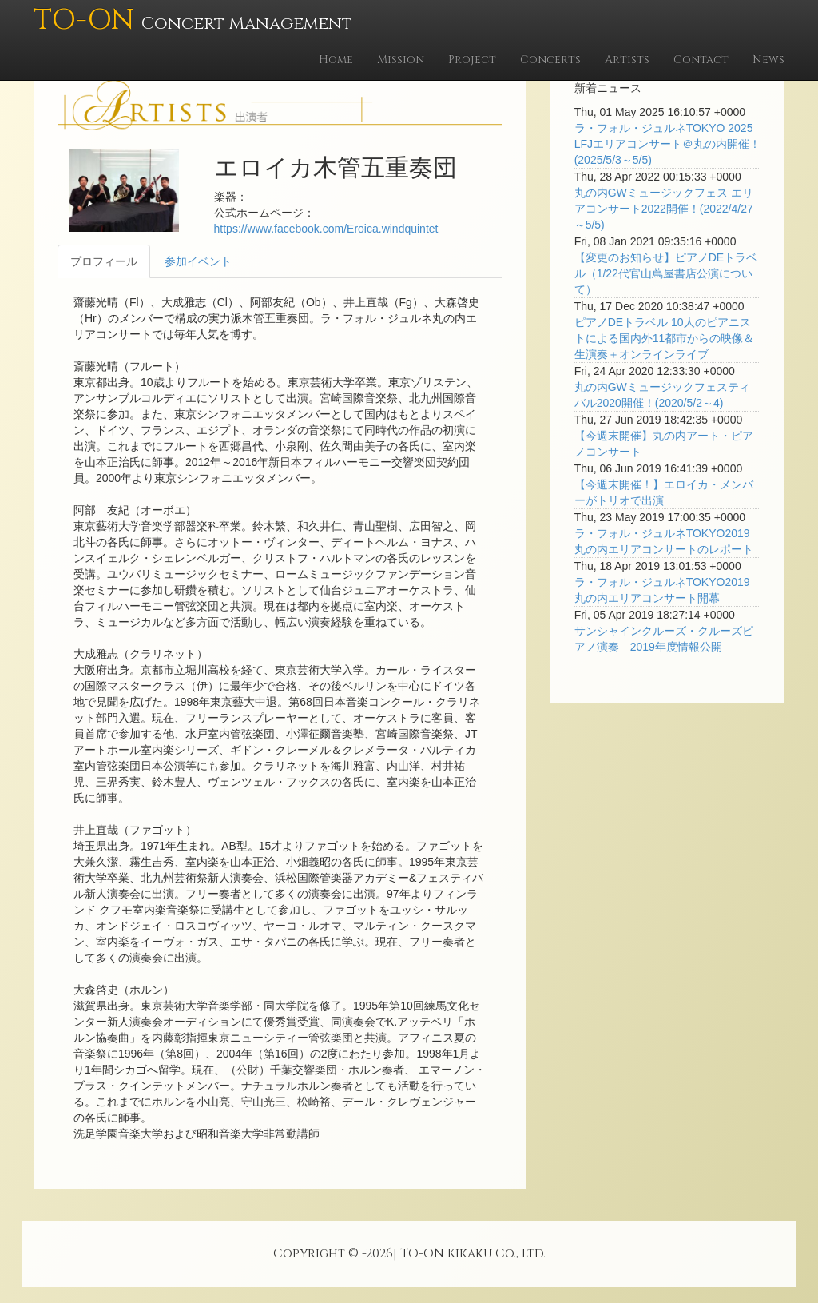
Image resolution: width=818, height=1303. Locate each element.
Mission (400, 59)
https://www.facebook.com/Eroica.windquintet (326, 228)
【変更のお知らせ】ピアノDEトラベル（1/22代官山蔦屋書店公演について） (665, 273)
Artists (627, 59)
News (768, 59)
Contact (701, 59)
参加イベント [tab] (198, 261)
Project (472, 59)
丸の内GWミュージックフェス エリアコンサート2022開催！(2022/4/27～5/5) (663, 208)
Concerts (550, 59)
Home (336, 59)
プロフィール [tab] (103, 261)
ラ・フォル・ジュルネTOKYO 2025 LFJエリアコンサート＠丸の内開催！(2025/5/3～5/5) (667, 144)
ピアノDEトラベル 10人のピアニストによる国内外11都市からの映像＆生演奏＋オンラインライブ (664, 338)
